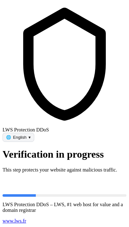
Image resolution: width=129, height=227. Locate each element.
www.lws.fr (14, 221)
